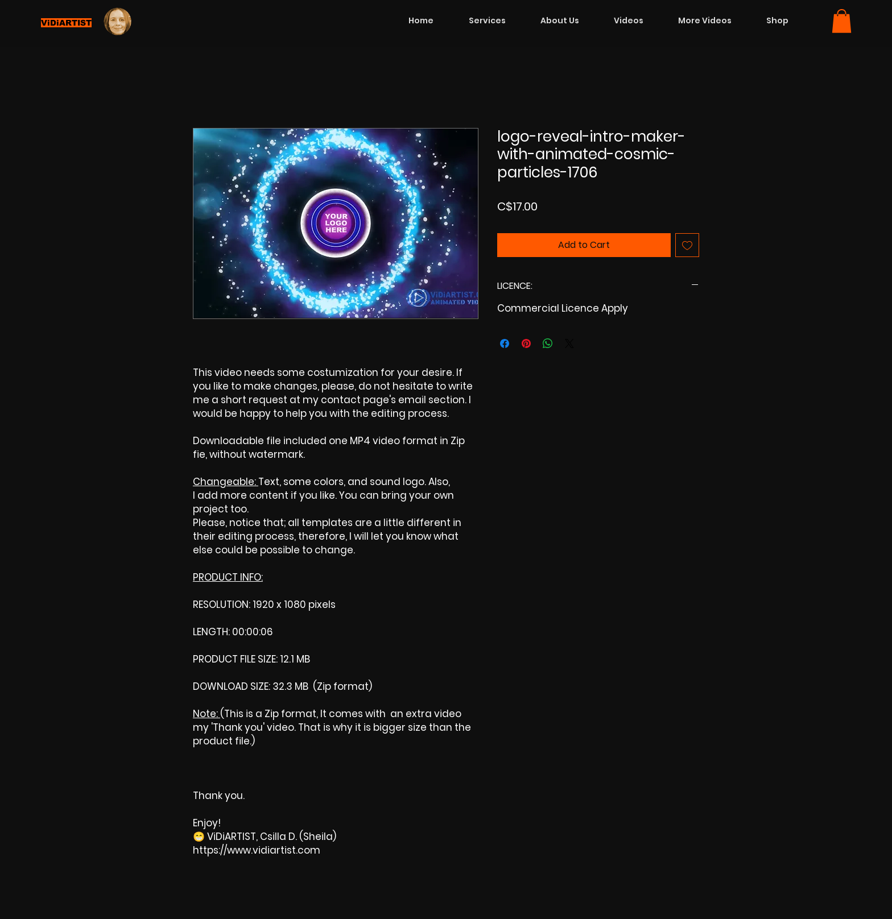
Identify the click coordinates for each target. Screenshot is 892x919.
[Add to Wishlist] (687, 245)
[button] (842, 21)
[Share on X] (569, 343)
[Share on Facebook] (504, 343)
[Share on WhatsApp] (548, 343)
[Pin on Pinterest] (526, 343)
